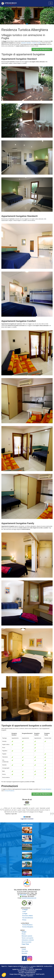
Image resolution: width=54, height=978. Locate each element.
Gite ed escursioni (26, 942)
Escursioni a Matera (27, 915)
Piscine (24, 934)
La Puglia (24, 913)
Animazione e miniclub (28, 940)
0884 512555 (23, 894)
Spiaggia (24, 931)
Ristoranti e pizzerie (27, 936)
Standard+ (28, 42)
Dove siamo (25, 951)
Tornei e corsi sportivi (27, 938)
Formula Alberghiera (46, 789)
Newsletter (24, 953)
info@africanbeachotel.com (29, 898)
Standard (23, 42)
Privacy (24, 919)
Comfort (34, 42)
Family (38, 42)
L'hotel (24, 911)
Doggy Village (25, 944)
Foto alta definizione (27, 917)
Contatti (24, 949)
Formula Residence (9, 790)
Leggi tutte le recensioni (27, 819)
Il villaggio (25, 909)
